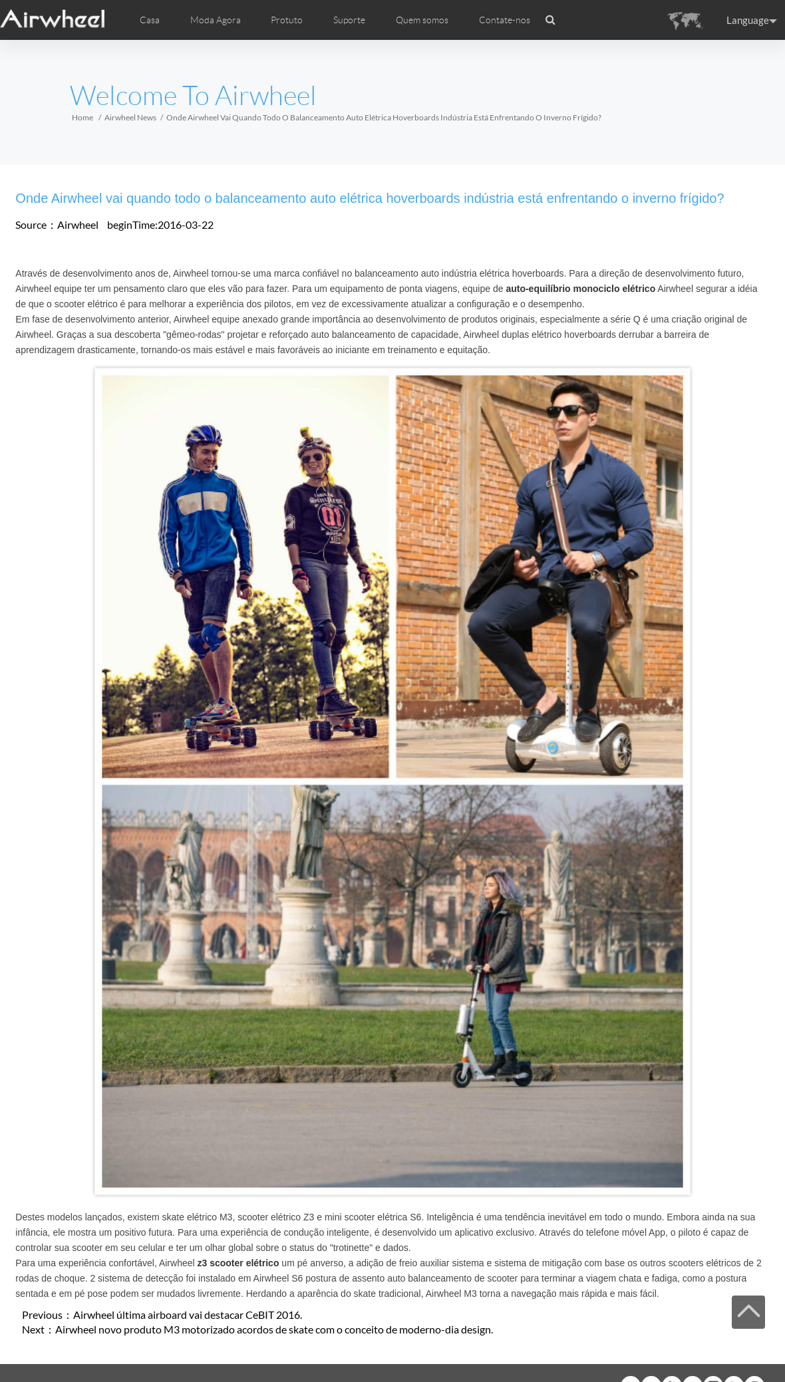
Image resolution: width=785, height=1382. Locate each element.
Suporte (349, 20)
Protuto (287, 20)
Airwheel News (130, 117)
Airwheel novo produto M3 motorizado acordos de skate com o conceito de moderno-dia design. (274, 1329)
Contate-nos (504, 20)
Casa (150, 20)
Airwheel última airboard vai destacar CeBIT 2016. (187, 1314)
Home (82, 117)
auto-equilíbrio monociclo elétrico (580, 288)
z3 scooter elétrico (238, 1263)
